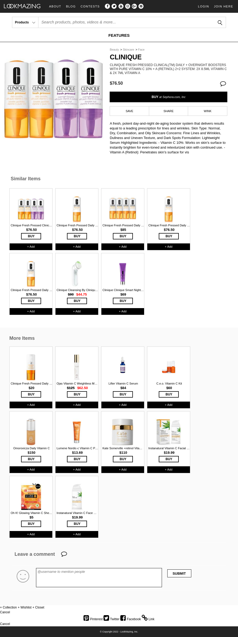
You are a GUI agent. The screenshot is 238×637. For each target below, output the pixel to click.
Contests (90, 6)
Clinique (125, 57)
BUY (168, 97)
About (55, 6)
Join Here (223, 6)
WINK (208, 111)
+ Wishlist (24, 607)
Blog (71, 6)
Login (203, 6)
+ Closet (38, 607)
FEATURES (119, 35)
